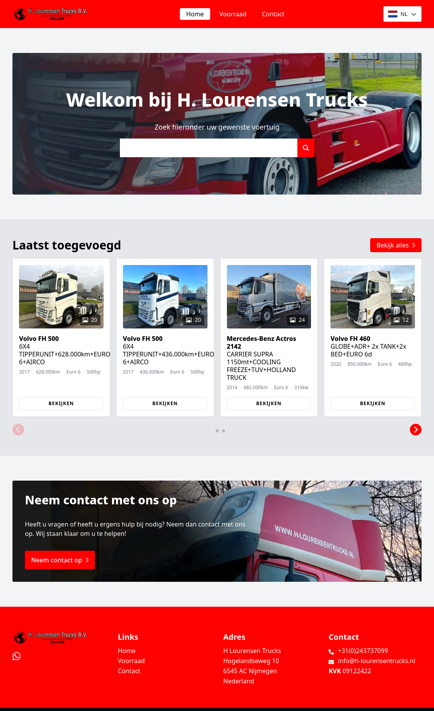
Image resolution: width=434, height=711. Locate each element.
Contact (273, 14)
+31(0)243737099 (363, 650)
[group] (61, 337)
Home (195, 14)
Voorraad (233, 14)
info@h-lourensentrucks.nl (376, 661)
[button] (18, 430)
